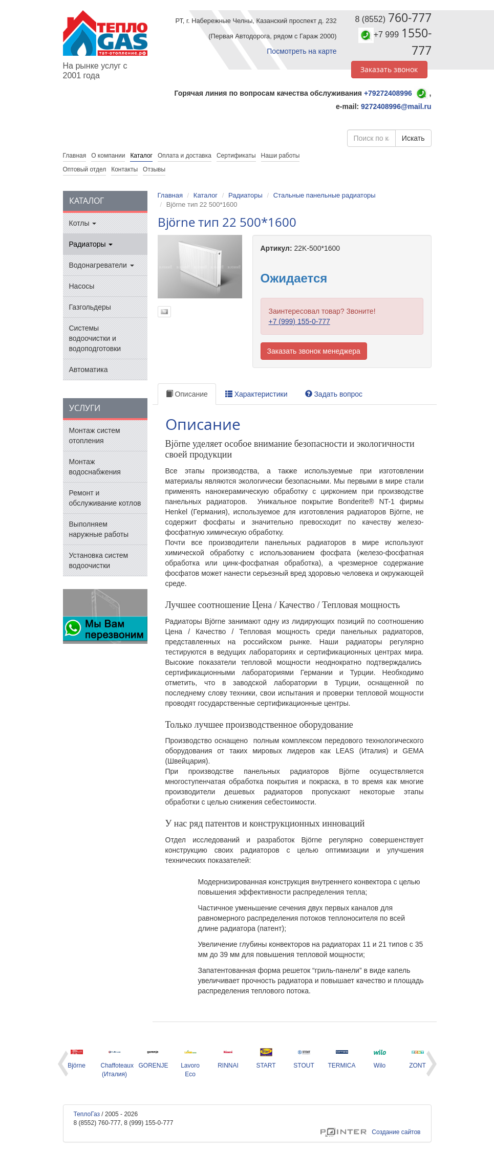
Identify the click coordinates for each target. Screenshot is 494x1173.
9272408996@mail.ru (396, 106)
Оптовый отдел (84, 169)
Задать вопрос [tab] (334, 394)
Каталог (141, 155)
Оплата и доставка (184, 155)
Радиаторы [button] (91, 244)
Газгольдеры (90, 307)
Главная (170, 195)
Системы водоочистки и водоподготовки (95, 338)
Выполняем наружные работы (99, 529)
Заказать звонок (389, 69)
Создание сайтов (370, 1132)
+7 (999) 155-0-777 (299, 321)
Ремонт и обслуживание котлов (105, 498)
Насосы (82, 286)
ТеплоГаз (87, 1114)
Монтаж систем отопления (94, 435)
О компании (108, 155)
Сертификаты (236, 155)
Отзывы (154, 169)
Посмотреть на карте (301, 51)
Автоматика (88, 369)
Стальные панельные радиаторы (324, 195)
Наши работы (280, 155)
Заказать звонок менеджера (313, 351)
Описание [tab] (187, 394)
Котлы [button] (83, 223)
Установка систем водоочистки (98, 560)
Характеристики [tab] (256, 394)
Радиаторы (245, 195)
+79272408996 (388, 93)
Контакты (124, 169)
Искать (413, 138)
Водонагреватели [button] (101, 265)
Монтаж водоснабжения (95, 467)
